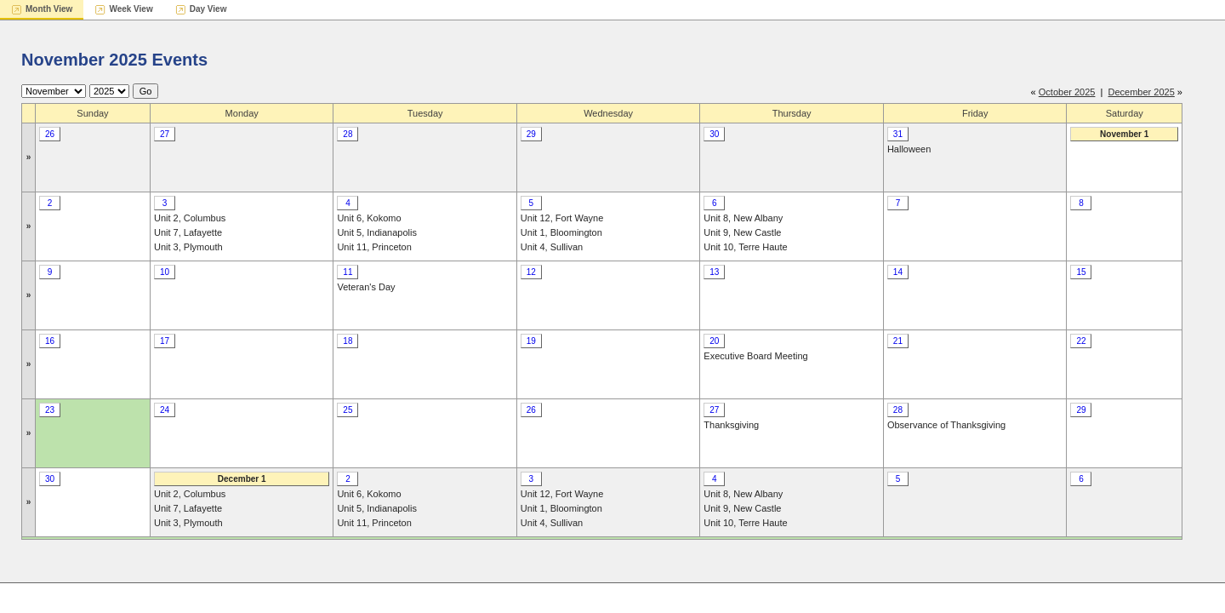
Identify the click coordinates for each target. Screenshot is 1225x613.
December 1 (242, 479)
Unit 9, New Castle (742, 232)
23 (49, 410)
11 (347, 272)
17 (164, 341)
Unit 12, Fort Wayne (562, 218)
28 (347, 134)
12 (531, 272)
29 (531, 134)
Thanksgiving (731, 425)
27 (164, 134)
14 (898, 272)
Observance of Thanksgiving (946, 425)
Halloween (909, 149)
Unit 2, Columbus (189, 218)
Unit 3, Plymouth (188, 247)
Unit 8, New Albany (743, 218)
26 (49, 134)
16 (49, 341)
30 (714, 134)
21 (898, 341)
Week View (130, 9)
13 (714, 272)
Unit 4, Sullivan (552, 247)
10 (164, 272)
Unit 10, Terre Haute (745, 247)
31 (898, 134)
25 (347, 410)
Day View (208, 9)
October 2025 (1067, 92)
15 (1080, 272)
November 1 (1124, 134)
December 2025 (1141, 92)
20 (714, 341)
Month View (49, 9)
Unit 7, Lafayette (188, 232)
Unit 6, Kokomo (369, 218)
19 (531, 341)
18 (347, 341)
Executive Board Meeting (755, 356)
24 (164, 410)
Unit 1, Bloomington (561, 232)
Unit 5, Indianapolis (377, 232)
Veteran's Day (366, 287)
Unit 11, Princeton (374, 247)
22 (1080, 341)
